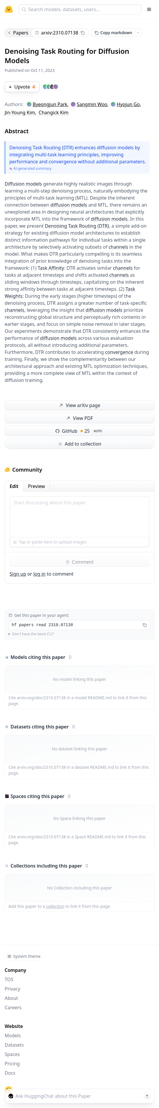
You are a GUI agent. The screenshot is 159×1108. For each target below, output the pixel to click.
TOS (9, 979)
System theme (24, 956)
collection (55, 906)
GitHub (79, 430)
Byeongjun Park (50, 104)
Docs (10, 1073)
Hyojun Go (128, 104)
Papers (17, 33)
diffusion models (68, 205)
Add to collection (79, 444)
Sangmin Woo (92, 104)
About (11, 998)
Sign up (18, 574)
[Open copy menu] (137, 33)
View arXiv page (79, 405)
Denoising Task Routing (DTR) (77, 226)
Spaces (12, 1054)
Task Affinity (51, 268)
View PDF (79, 418)
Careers (13, 1007)
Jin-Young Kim (20, 112)
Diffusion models (23, 184)
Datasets (14, 1045)
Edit (14, 486)
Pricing (12, 1063)
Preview (36, 486)
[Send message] (147, 1096)
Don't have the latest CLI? (33, 634)
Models (13, 1035)
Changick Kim (54, 112)
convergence (119, 352)
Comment (79, 562)
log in (39, 574)
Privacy (12, 989)
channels (118, 247)
